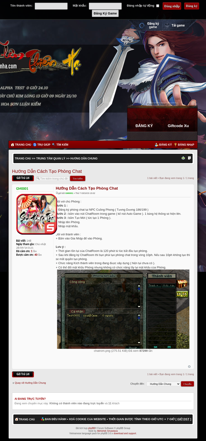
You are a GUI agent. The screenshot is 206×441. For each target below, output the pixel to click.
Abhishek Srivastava (107, 431)
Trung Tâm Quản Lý (50, 158)
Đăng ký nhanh (144, 25)
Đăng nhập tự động (143, 5)
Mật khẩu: (80, 5)
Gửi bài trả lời (23, 178)
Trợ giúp (43, 144)
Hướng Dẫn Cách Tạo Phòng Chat (47, 171)
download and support (125, 433)
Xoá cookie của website (87, 419)
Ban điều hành (55, 419)
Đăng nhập (186, 144)
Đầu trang (189, 367)
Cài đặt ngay (180, 25)
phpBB (91, 428)
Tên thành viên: (21, 5)
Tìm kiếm (62, 144)
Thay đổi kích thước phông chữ (189, 158)
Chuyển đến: (137, 383)
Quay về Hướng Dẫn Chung (30, 382)
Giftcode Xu (178, 126)
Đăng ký (165, 144)
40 (35, 254)
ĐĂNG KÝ (144, 126)
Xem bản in (183, 158)
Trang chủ (23, 144)
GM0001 (69, 193)
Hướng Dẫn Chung (84, 158)
